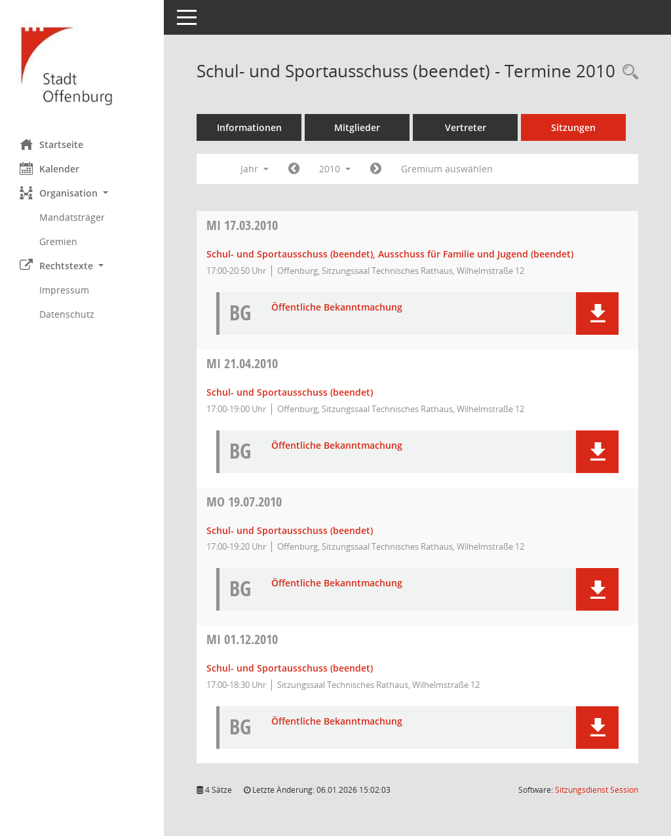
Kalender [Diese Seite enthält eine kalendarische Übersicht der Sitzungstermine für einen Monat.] (49, 168)
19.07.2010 (244, 501)
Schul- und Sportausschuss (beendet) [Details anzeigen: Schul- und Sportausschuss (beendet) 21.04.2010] (289, 392)
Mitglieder (357, 127)
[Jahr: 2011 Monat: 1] (375, 169)
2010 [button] (335, 168)
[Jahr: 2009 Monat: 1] (293, 169)
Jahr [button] (254, 168)
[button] (82, 193)
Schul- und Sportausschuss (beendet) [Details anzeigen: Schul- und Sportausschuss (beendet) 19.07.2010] (289, 530)
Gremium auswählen (447, 168)
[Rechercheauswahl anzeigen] (627, 72)
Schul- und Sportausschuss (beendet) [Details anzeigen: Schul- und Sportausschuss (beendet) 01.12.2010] (289, 668)
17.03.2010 (242, 225)
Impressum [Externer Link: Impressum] (64, 290)
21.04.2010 (242, 363)
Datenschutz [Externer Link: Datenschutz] (66, 314)
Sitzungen (573, 127)
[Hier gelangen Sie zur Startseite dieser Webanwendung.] (82, 64)
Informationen (249, 127)
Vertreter (465, 127)
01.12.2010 (242, 639)
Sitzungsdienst (596, 789)
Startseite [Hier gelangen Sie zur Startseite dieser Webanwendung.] (51, 144)
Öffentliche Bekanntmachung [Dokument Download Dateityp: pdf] (336, 307)
